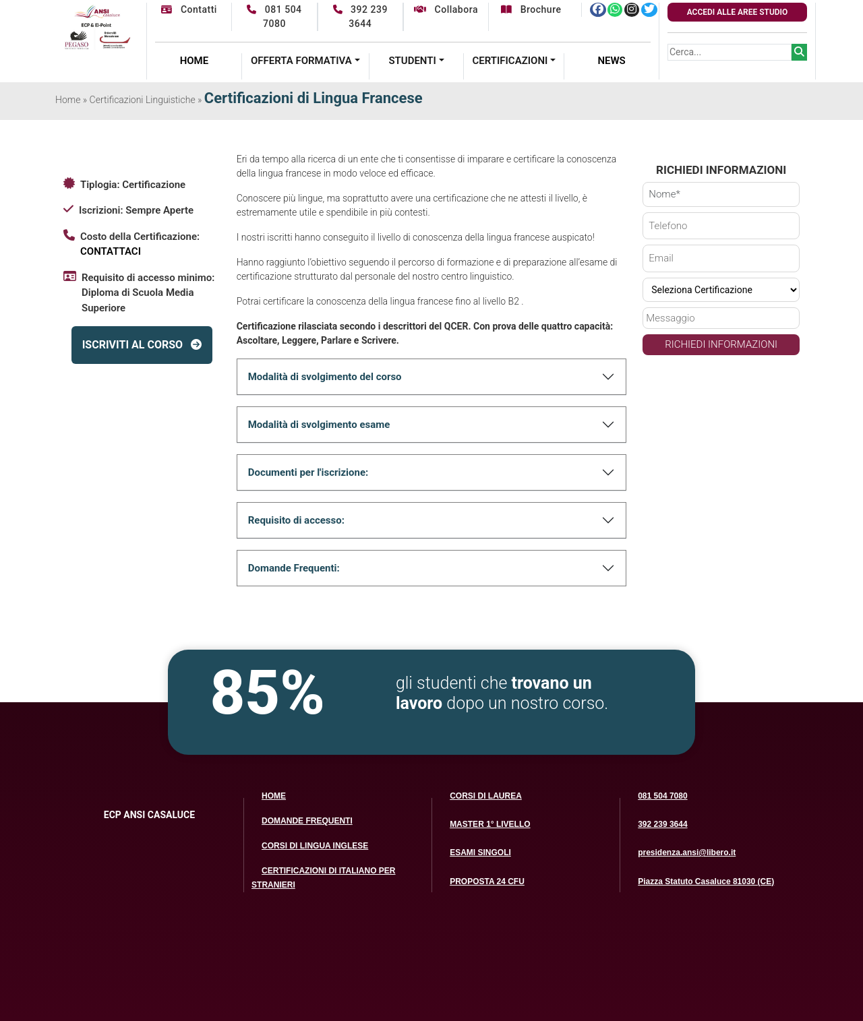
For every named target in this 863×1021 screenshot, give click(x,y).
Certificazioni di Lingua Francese (313, 98)
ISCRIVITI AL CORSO (142, 344)
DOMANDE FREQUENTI (307, 821)
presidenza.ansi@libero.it (687, 852)
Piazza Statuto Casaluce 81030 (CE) (706, 881)
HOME (194, 61)
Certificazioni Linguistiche (143, 99)
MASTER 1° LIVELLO (490, 824)
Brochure (531, 9)
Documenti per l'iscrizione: (308, 472)
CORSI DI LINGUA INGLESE (315, 845)
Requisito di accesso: (296, 520)
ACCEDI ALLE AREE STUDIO (737, 12)
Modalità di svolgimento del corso (325, 377)
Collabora (446, 9)
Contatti (188, 9)
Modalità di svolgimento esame (319, 425)
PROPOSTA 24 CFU (487, 881)
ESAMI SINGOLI (480, 852)
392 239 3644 (662, 824)
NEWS (611, 61)
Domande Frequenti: (294, 568)
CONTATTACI (110, 251)
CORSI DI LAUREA (486, 796)
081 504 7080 (662, 796)
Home (67, 99)
